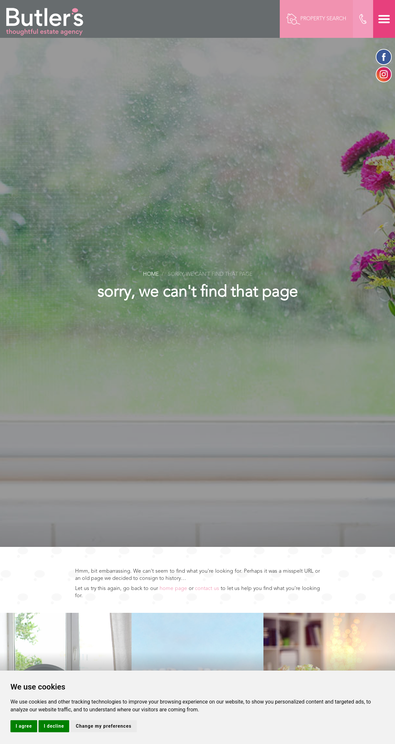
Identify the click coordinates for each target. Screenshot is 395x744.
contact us (207, 588)
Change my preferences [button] (103, 726)
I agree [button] (24, 726)
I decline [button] (54, 726)
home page (173, 588)
